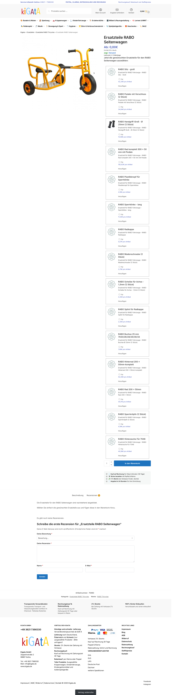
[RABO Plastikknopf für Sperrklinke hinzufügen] (119, 189)
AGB (123, 635)
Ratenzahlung (127, 645)
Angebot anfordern (117, 11)
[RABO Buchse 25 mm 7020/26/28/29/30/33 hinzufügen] (119, 347)
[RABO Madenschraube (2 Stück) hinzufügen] (119, 266)
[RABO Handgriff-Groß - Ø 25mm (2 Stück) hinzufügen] (119, 134)
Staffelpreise (146, 2)
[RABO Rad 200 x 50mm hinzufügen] (119, 399)
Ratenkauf (134, 2)
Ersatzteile (30, 32)
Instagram (147, 684)
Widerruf (125, 638)
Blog (123, 632)
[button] (144, 11)
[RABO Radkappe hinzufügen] (119, 239)
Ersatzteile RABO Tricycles (45, 32)
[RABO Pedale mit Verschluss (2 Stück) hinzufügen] (119, 107)
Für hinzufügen (132, 82)
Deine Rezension (44, 543)
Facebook (147, 681)
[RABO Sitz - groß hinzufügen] (119, 79)
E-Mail (88, 566)
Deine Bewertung (44, 534)
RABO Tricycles (103, 597)
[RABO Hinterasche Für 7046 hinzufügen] (119, 449)
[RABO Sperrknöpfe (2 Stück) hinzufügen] (119, 424)
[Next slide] (94, 73)
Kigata (22, 32)
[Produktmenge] (107, 463)
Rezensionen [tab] (93, 495)
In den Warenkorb (132, 463)
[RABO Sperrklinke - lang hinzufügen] (119, 214)
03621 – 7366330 (47, 2)
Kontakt (131, 11)
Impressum (126, 629)
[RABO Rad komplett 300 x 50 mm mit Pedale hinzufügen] (119, 162)
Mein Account (100, 11)
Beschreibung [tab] (77, 495)
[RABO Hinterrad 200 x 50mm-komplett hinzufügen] (119, 374)
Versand (112, 53)
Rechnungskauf (124, 2)
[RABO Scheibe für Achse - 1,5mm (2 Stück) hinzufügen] (119, 294)
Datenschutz (127, 641)
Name (40, 566)
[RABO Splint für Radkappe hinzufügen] (119, 319)
